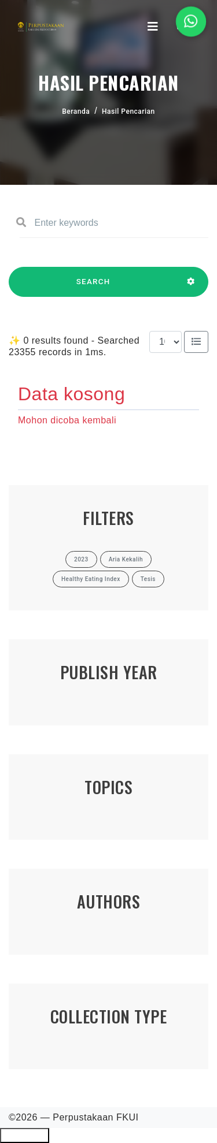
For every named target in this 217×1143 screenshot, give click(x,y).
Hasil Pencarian (128, 111)
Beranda (76, 111)
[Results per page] (165, 342)
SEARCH (93, 287)
